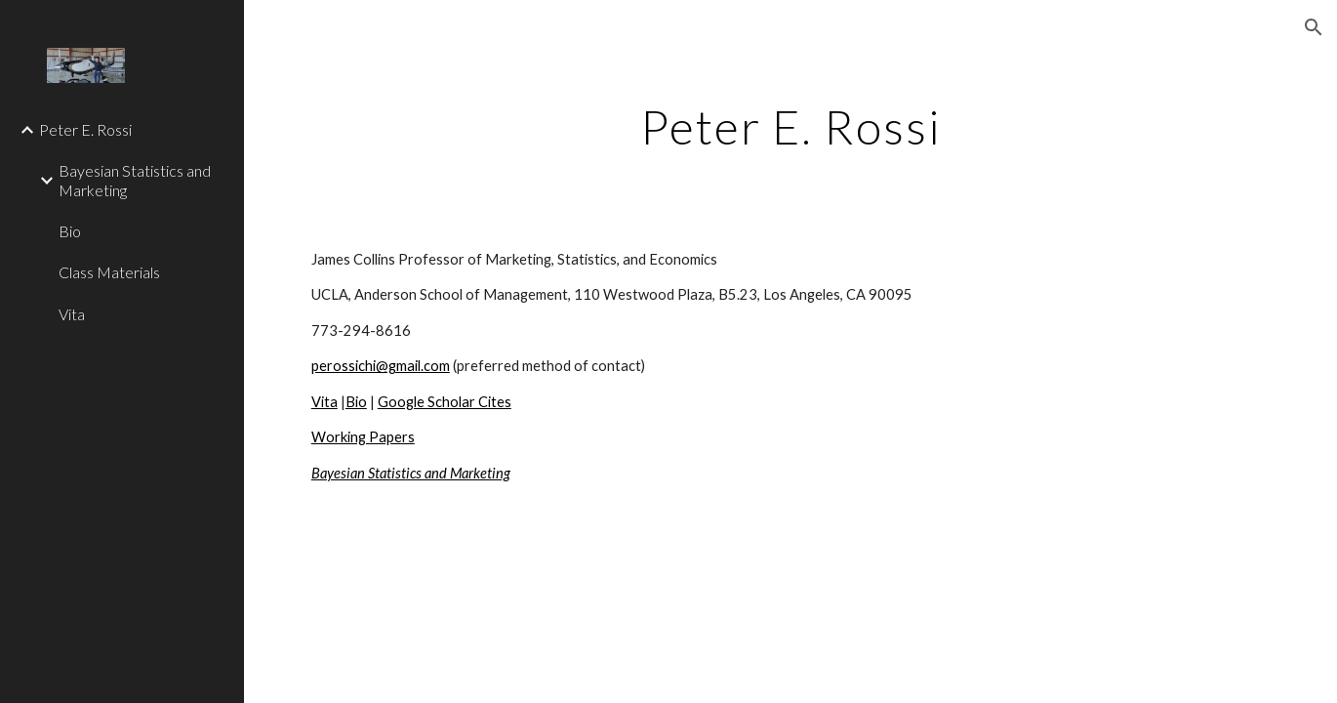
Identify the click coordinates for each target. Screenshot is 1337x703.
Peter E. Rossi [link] (85, 129)
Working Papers (363, 437)
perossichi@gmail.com (380, 365)
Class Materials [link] (109, 272)
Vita (324, 401)
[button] (1313, 27)
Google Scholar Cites (444, 401)
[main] (790, 122)
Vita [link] (72, 314)
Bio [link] (70, 231)
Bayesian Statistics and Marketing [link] (135, 179)
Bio (356, 401)
